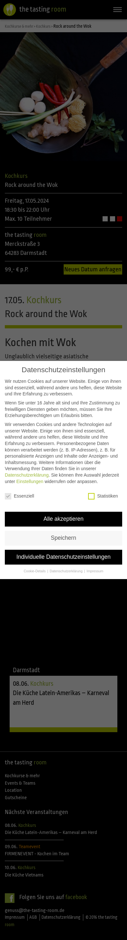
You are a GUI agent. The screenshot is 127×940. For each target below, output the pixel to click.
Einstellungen (29, 472)
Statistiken (103, 488)
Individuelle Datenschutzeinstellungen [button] (63, 548)
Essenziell (19, 488)
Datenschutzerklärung (27, 466)
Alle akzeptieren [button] (63, 510)
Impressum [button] (94, 562)
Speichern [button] (63, 529)
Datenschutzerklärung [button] (67, 562)
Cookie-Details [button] (35, 562)
